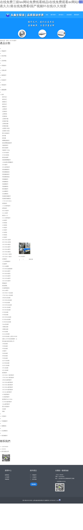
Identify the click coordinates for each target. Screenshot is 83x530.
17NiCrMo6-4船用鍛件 (8, 377)
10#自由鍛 (5, 343)
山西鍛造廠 (5, 123)
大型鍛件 (4, 416)
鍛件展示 (61, 14)
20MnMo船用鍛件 (7, 380)
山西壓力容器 (6, 128)
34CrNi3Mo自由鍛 (7, 305)
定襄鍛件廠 (5, 121)
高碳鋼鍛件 (5, 184)
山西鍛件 (4, 109)
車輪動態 (7, 479)
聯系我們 (76, 14)
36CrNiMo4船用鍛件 (7, 384)
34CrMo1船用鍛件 (7, 392)
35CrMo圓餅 (5, 266)
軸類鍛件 (4, 75)
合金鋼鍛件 (5, 191)
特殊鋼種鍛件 (6, 169)
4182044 (4, 449)
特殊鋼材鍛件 (6, 174)
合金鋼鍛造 (5, 193)
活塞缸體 (4, 70)
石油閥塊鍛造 (6, 288)
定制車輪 (4, 60)
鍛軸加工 (4, 106)
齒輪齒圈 (4, 89)
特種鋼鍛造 (5, 181)
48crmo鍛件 (5, 290)
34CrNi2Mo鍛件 (6, 278)
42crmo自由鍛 (6, 334)
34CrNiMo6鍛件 (6, 247)
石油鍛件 (4, 263)
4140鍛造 (4, 225)
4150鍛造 (4, 232)
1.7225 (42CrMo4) (6, 201)
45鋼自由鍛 (5, 329)
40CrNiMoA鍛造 (6, 242)
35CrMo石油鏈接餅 (7, 268)
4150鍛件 (4, 230)
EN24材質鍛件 (6, 167)
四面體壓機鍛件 (6, 159)
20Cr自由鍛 (5, 367)
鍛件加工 (4, 97)
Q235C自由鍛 (5, 365)
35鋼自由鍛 (5, 326)
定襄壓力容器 (6, 130)
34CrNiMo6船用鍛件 (7, 382)
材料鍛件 (4, 208)
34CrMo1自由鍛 (6, 307)
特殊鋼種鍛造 (6, 172)
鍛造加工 (4, 99)
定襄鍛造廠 (5, 126)
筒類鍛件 (4, 65)
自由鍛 (4, 409)
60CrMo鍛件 (13, 40)
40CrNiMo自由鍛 (6, 317)
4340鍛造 (4, 222)
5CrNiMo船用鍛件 (7, 401)
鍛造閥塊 (4, 285)
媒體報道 (7, 475)
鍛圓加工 (4, 101)
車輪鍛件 (4, 51)
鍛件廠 (4, 135)
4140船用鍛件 (6, 397)
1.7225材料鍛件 (6, 205)
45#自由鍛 (5, 348)
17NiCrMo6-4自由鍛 (7, 295)
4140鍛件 (4, 227)
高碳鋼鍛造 (5, 186)
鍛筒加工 (4, 104)
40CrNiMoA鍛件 (6, 239)
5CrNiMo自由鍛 (6, 319)
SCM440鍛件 (5, 152)
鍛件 (7, 40)
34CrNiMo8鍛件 (6, 249)
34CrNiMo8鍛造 (6, 251)
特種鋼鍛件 (5, 179)
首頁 (47, 14)
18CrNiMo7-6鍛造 (7, 254)
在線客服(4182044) (61, 481)
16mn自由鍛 (5, 324)
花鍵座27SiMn (6, 150)
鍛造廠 (4, 138)
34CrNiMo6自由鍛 (7, 300)
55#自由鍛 (5, 358)
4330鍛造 (4, 234)
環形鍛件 (4, 84)
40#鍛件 (4, 351)
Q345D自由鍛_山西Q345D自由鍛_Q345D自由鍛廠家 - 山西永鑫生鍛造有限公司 (9, 339)
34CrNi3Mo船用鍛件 (7, 389)
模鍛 (3, 411)
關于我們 (53, 14)
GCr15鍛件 (5, 213)
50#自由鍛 (5, 353)
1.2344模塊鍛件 (6, 261)
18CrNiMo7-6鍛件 (7, 256)
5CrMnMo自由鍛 (6, 322)
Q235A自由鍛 (5, 360)
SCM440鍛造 (5, 155)
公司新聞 (7, 477)
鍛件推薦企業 (5, 451)
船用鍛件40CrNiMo (7, 399)
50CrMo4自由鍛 (6, 309)
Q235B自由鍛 (5, 363)
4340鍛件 (4, 220)
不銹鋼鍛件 (5, 421)
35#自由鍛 (5, 346)
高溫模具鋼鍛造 (6, 198)
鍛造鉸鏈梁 (5, 157)
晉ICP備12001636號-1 (28, 500)
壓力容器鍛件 (6, 133)
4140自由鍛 (5, 314)
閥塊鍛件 (4, 283)
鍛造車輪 (4, 55)
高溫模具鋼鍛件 (6, 196)
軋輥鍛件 (4, 80)
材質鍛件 (4, 203)
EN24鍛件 (4, 164)
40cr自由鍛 (5, 331)
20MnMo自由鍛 (6, 297)
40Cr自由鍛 (5, 370)
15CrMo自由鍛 (6, 302)
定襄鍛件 (4, 111)
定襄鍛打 (4, 259)
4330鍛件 (4, 237)
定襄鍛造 (4, 116)
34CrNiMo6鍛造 (6, 244)
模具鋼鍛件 (5, 188)
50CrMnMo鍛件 (6, 271)
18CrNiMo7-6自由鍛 (7, 292)
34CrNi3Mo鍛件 (6, 276)
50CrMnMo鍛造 (6, 273)
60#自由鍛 (5, 355)
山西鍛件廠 (5, 118)
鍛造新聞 (69, 14)
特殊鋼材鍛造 (6, 176)
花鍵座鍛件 (5, 145)
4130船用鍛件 (6, 394)
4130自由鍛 (5, 312)
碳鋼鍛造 (4, 426)
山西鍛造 (4, 114)
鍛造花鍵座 (5, 147)
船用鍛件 (4, 372)
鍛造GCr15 (5, 215)
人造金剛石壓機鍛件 (7, 162)
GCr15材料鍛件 (6, 218)
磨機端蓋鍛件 (6, 140)
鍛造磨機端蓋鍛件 (7, 143)
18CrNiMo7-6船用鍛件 (8, 375)
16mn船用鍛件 (6, 404)
